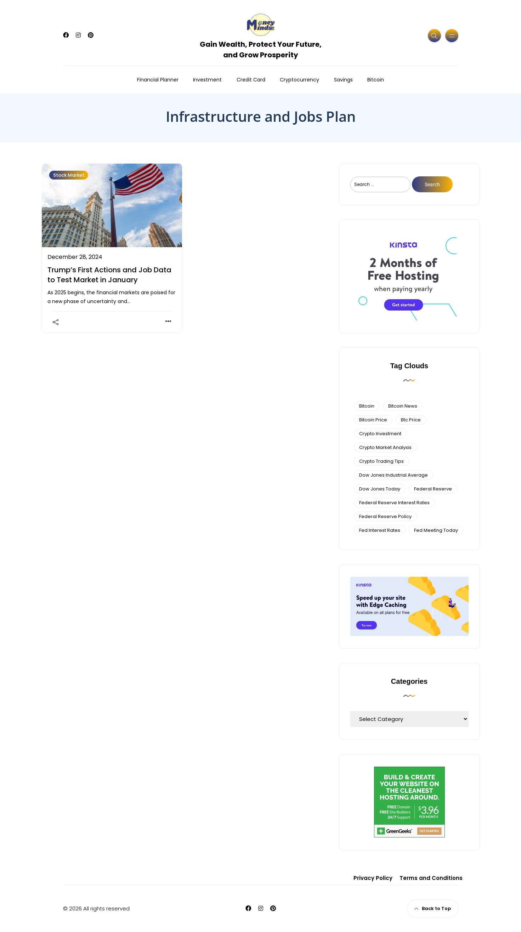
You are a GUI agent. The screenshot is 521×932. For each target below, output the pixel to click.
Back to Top (432, 908)
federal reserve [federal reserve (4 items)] (433, 488)
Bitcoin (375, 79)
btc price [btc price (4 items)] (411, 419)
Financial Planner (158, 79)
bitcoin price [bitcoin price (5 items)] (373, 419)
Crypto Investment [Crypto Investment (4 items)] (380, 433)
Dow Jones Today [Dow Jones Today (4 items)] (379, 488)
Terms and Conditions (431, 878)
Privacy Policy (372, 878)
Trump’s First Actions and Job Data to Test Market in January (109, 275)
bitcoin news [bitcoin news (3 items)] (402, 406)
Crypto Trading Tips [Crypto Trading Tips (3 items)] (381, 461)
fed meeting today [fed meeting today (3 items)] (436, 530)
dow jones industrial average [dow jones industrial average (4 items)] (393, 475)
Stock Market (68, 175)
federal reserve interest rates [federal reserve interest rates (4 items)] (394, 502)
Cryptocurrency (299, 79)
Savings (343, 79)
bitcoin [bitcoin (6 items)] (366, 406)
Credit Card (251, 79)
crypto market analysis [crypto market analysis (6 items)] (385, 447)
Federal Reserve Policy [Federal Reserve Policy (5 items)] (385, 516)
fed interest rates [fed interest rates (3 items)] (379, 530)
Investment (207, 79)
